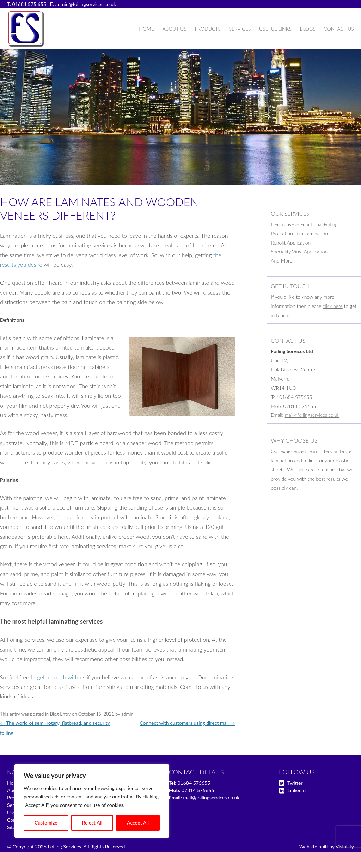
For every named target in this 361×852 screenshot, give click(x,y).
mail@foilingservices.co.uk (312, 415)
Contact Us (339, 29)
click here (333, 306)
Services (240, 29)
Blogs (308, 29)
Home (146, 29)
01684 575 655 (29, 4)
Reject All (92, 823)
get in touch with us (61, 677)
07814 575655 (198, 790)
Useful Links (275, 29)
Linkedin (297, 790)
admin (127, 714)
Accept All (138, 823)
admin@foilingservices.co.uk (85, 4)
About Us (174, 29)
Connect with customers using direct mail (187, 723)
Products (207, 29)
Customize (46, 823)
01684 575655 (193, 783)
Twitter (294, 783)
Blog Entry (60, 714)
